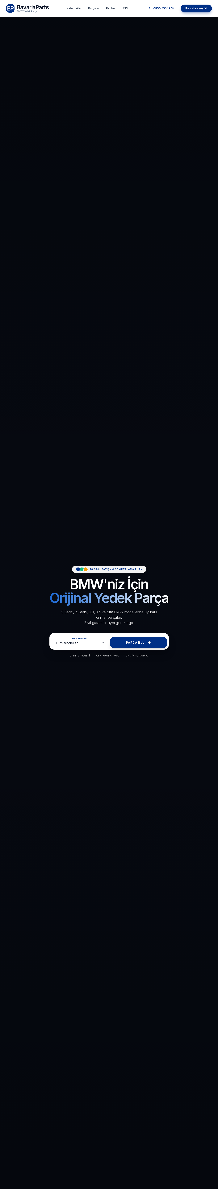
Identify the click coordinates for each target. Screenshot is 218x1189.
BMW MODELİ (79, 638)
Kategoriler (74, 8)
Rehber (111, 8)
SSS (125, 8)
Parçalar (93, 8)
